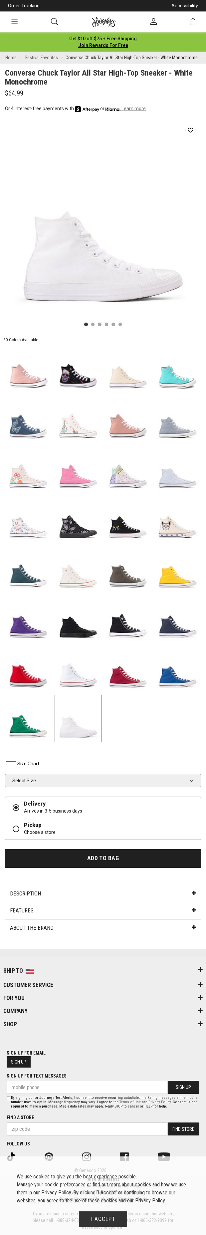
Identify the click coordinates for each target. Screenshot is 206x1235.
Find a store (20, 1117)
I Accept (103, 1219)
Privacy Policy (159, 1102)
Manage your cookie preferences (51, 1184)
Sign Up (18, 1062)
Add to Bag (103, 858)
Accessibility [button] (184, 5)
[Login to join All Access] (103, 38)
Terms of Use (130, 1102)
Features (103, 910)
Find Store (183, 1129)
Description (103, 893)
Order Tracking (24, 5)
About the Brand (103, 928)
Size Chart (22, 763)
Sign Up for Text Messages (37, 1076)
